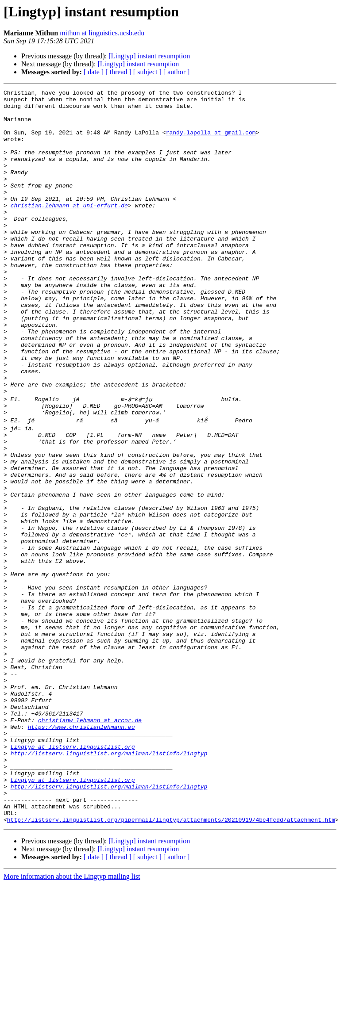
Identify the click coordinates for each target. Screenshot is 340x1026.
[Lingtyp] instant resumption (149, 56)
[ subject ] (147, 72)
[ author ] (176, 72)
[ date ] (94, 72)
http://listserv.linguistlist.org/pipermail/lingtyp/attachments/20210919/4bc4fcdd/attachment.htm (171, 961)
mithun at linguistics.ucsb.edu (102, 33)
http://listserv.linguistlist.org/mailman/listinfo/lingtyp (109, 882)
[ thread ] (118, 72)
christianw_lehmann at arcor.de (90, 842)
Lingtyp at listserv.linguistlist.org (73, 874)
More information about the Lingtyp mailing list (72, 1018)
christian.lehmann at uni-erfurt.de (69, 229)
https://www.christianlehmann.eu (81, 850)
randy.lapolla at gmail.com (211, 141)
